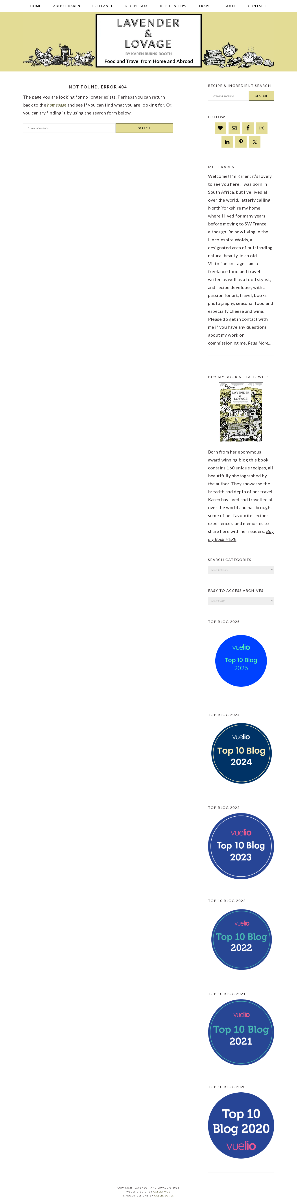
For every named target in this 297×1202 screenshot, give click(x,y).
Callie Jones (164, 1195)
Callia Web (162, 1191)
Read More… (260, 342)
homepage (56, 104)
